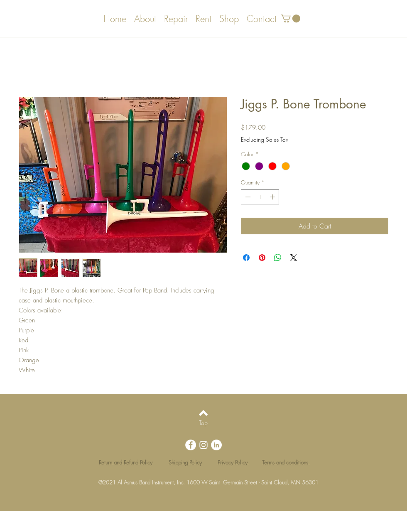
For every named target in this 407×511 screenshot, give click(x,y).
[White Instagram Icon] (203, 445)
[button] (290, 18)
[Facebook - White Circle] (190, 445)
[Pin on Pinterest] (262, 258)
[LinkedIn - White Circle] (216, 445)
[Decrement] (247, 197)
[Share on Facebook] (246, 258)
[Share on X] (294, 258)
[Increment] (273, 197)
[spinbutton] (260, 197)
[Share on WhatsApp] (278, 258)
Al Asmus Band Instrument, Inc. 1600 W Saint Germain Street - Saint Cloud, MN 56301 (218, 482)
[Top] (203, 423)
